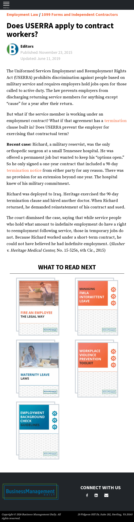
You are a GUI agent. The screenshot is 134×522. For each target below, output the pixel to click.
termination (115, 120)
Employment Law (23, 14)
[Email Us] (106, 495)
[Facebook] (87, 495)
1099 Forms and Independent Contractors (80, 14)
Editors (27, 46)
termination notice (24, 170)
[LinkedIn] (96, 495)
